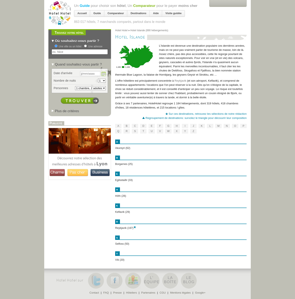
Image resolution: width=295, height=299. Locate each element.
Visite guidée (173, 13)
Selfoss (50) (122, 243)
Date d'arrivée (63, 73)
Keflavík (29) (122, 212)
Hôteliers (131, 292)
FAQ (106, 292)
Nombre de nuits (65, 80)
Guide (85, 6)
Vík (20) (119, 259)
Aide (156, 13)
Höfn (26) (120, 195)
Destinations (138, 13)
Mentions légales (180, 292)
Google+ (200, 292)
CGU (163, 292)
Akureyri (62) (122, 148)
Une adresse (95, 46)
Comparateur (144, 6)
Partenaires (148, 292)
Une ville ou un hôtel (70, 46)
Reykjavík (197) (124, 228)
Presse (117, 292)
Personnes (61, 88)
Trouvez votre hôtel (69, 32)
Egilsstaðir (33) (124, 180)
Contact (94, 292)
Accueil (82, 13)
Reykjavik (180, 80)
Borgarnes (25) (124, 164)
